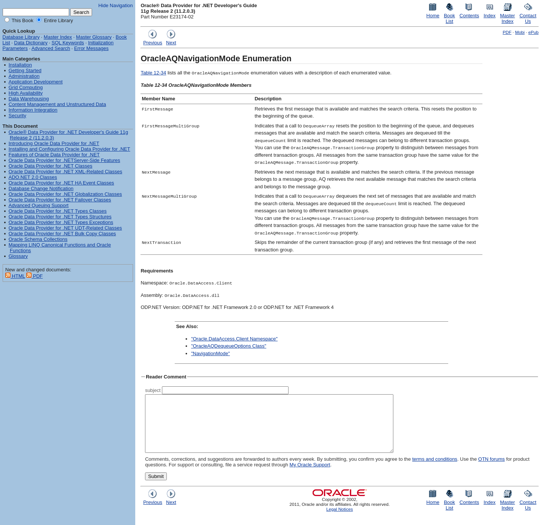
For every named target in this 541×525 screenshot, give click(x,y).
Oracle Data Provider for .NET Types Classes (58, 211)
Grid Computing (26, 87)
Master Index (58, 37)
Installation (20, 65)
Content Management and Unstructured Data (57, 104)
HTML (15, 276)
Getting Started (25, 70)
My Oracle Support (310, 476)
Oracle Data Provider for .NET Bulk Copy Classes (62, 233)
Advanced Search (51, 48)
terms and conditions (434, 470)
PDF (507, 32)
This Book (22, 20)
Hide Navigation (115, 5)
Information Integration (33, 110)
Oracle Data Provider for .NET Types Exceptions (61, 222)
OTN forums (491, 470)
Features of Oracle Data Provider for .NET (54, 154)
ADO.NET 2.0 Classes (33, 177)
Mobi (519, 32)
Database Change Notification (41, 188)
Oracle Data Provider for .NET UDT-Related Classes (65, 228)
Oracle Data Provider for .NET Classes (50, 166)
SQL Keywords (67, 42)
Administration (24, 76)
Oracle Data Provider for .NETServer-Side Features (64, 160)
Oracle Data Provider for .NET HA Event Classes (61, 183)
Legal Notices (339, 520)
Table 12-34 (153, 73)
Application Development (36, 82)
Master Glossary (94, 37)
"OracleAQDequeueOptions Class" (228, 346)
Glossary (18, 256)
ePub (533, 32)
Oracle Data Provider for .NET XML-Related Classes (65, 171)
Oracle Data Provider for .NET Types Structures (60, 216)
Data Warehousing (29, 98)
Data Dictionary (31, 42)
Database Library (21, 37)
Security (17, 115)
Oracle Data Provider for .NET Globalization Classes (65, 194)
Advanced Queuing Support (39, 205)
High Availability (26, 93)
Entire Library (57, 20)
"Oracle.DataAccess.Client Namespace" (234, 339)
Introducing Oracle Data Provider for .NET (54, 143)
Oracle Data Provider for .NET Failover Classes (60, 200)
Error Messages (91, 48)
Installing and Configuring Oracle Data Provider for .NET (69, 149)
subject (152, 390)
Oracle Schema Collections (38, 239)
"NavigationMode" (210, 353)
